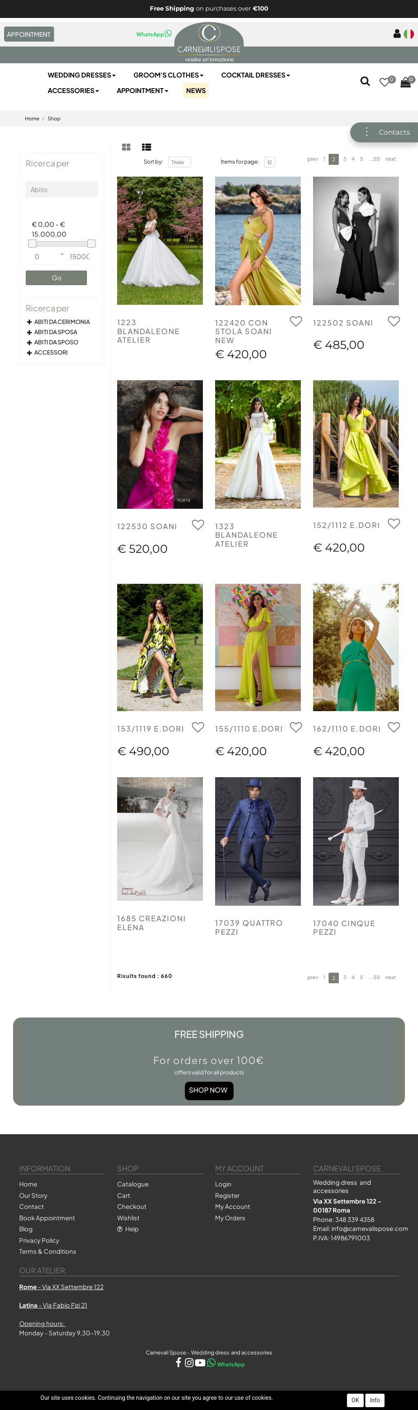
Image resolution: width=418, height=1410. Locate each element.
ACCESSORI (51, 352)
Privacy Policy (39, 1240)
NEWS (196, 90)
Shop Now (209, 1077)
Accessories (74, 90)
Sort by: (153, 161)
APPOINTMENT (29, 34)
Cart (123, 1195)
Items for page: (240, 161)
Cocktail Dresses (256, 75)
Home (32, 118)
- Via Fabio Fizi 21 (53, 1305)
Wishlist (128, 1218)
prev (312, 158)
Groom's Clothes (169, 75)
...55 (374, 158)
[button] (384, 82)
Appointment (143, 90)
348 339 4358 (354, 1219)
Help (128, 1229)
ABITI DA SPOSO (56, 342)
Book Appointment (47, 1218)
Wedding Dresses (82, 75)
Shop (54, 118)
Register (227, 1195)
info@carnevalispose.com (369, 1228)
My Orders (230, 1218)
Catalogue (133, 1184)
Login (223, 1184)
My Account (232, 1206)
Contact (31, 1206)
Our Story (33, 1195)
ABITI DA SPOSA (55, 331)
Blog (26, 1229)
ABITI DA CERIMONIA (62, 321)
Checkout (132, 1206)
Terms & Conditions (47, 1251)
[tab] (127, 147)
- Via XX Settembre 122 (61, 1286)
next (390, 158)
